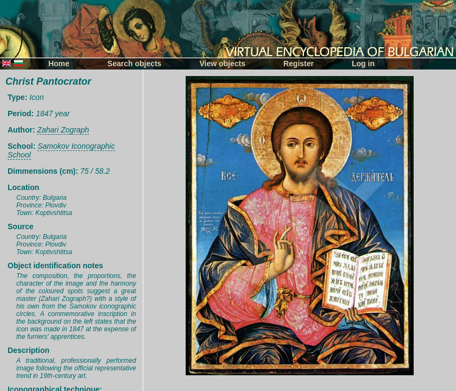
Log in (363, 63)
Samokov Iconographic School (61, 150)
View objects (222, 63)
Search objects (134, 63)
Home (58, 63)
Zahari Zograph (63, 129)
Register (298, 63)
